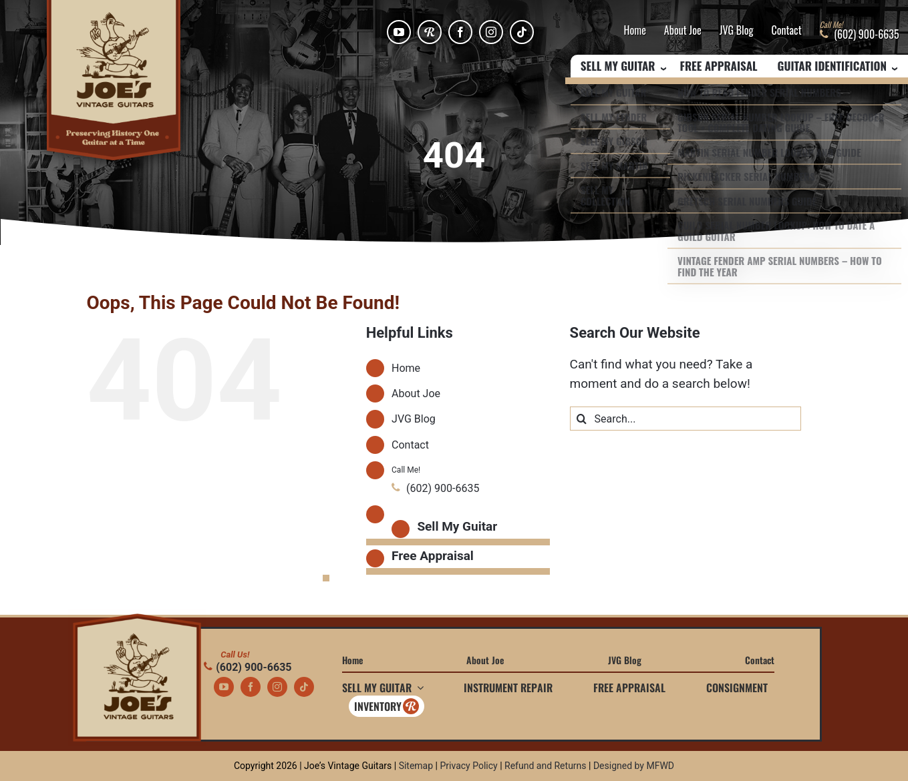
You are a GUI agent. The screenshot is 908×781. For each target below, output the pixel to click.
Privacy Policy (468, 765)
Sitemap (416, 765)
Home (634, 31)
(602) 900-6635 (247, 667)
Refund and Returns (545, 765)
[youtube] (399, 32)
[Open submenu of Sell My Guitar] (418, 688)
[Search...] (686, 419)
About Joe (683, 31)
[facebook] (460, 32)
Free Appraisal (719, 66)
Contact (787, 31)
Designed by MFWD (633, 765)
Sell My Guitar (457, 526)
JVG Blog (737, 31)
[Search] (582, 419)
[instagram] (491, 32)
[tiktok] (522, 32)
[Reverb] (430, 32)
